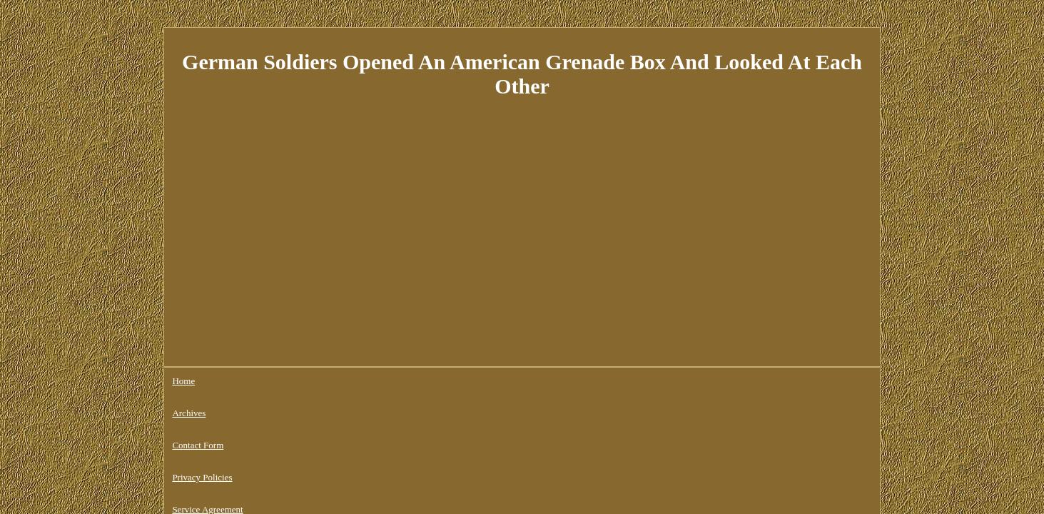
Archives (227, 381)
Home (183, 381)
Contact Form (285, 381)
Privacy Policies (357, 381)
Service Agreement (437, 381)
